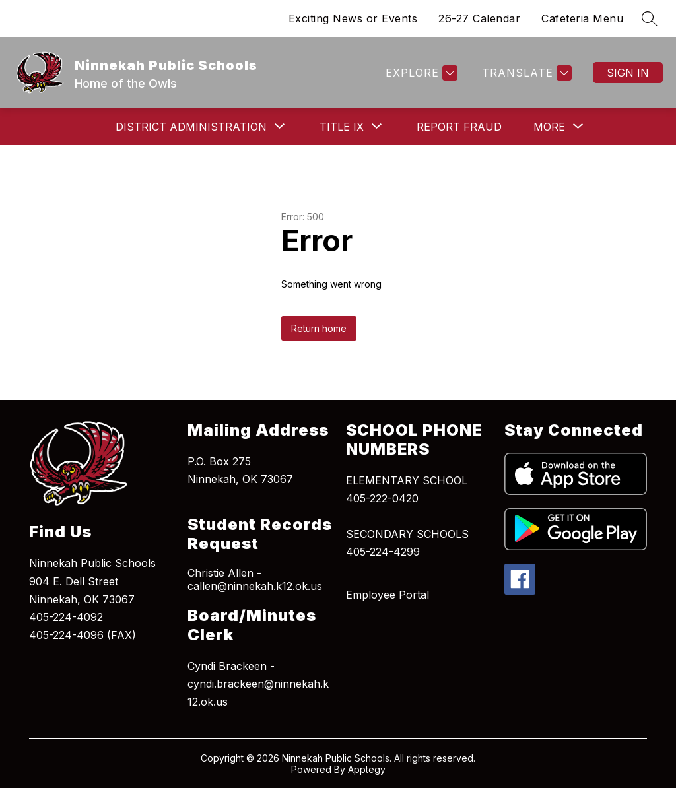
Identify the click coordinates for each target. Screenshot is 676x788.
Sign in (628, 72)
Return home (319, 328)
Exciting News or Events (353, 18)
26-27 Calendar (479, 18)
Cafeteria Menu (582, 18)
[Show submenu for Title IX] (342, 127)
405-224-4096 (66, 634)
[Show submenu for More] (549, 127)
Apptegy (367, 769)
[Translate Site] (525, 73)
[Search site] (650, 18)
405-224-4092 (66, 617)
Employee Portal (387, 594)
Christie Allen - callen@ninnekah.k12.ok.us (254, 579)
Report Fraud (459, 126)
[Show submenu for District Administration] (191, 127)
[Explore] (419, 73)
